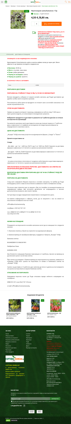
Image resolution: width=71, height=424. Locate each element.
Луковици (28, 339)
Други (27, 345)
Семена (28, 333)
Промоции (8, 349)
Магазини (8, 345)
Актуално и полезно (11, 341)
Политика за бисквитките (12, 339)
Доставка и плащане (22, 54)
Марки (7, 343)
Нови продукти (10, 351)
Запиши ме (55, 398)
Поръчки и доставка (11, 347)
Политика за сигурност (12, 337)
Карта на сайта (38, 418)
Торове (28, 335)
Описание (9, 54)
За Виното (28, 343)
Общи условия (10, 335)
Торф (27, 341)
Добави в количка (54, 24)
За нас (7, 333)
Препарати (29, 337)
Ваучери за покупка (31, 347)
